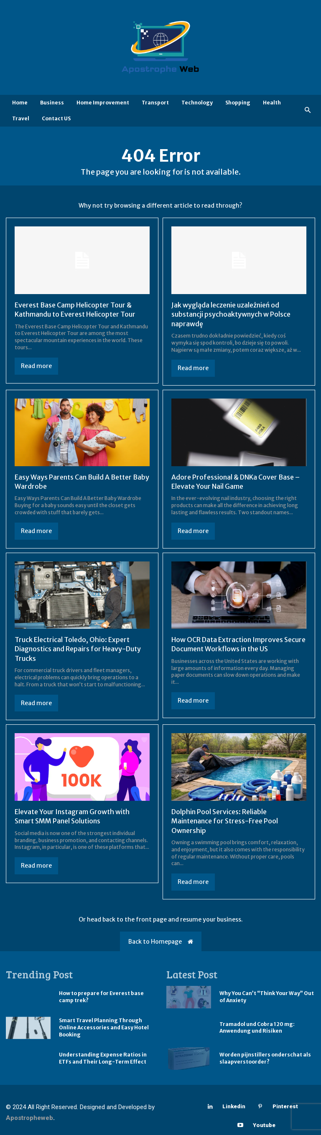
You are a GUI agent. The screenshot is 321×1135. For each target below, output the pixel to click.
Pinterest (285, 1106)
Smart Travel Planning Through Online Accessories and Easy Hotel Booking (104, 1027)
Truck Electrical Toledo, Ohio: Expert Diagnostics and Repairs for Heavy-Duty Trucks (78, 649)
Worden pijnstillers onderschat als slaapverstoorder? (265, 1058)
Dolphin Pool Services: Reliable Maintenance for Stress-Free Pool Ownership (224, 821)
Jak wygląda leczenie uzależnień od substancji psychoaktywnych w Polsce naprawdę (230, 314)
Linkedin (233, 1106)
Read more (36, 366)
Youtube (264, 1125)
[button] (308, 110)
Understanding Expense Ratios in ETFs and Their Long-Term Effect (103, 1058)
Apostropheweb (29, 1118)
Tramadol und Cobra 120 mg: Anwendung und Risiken (257, 1027)
